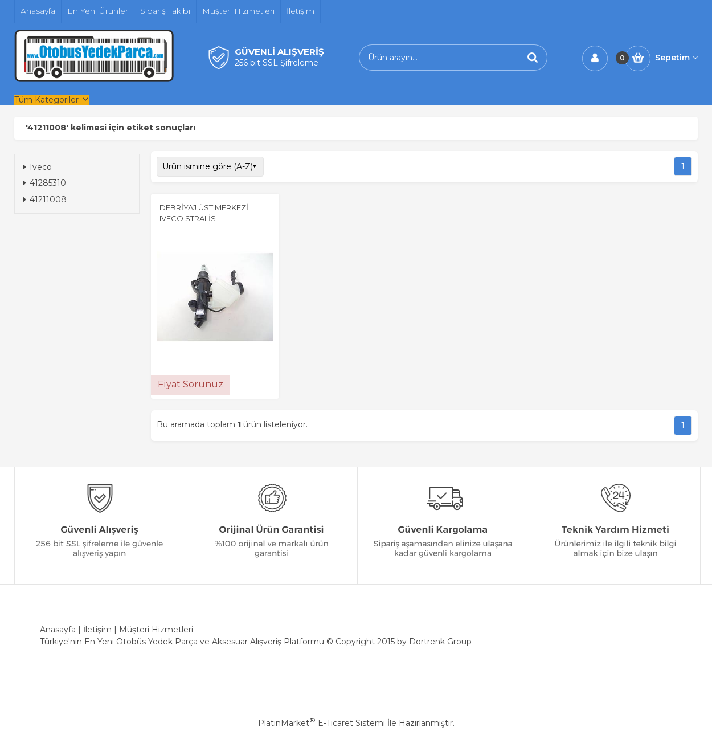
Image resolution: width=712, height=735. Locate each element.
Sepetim (676, 57)
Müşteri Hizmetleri (156, 629)
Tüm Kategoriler (46, 100)
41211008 (45, 199)
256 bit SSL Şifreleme (276, 63)
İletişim (97, 629)
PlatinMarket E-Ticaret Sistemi (321, 723)
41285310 (44, 183)
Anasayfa (58, 629)
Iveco (37, 167)
